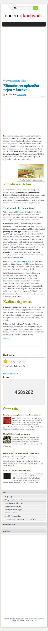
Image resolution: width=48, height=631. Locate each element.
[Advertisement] (24, 51)
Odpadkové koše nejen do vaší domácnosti (21, 453)
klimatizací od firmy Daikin (21, 261)
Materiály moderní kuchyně (14, 503)
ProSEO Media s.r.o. (30, 620)
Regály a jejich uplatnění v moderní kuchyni (21, 415)
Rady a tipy (8, 497)
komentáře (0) (21, 95)
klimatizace (20, 212)
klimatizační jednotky (11, 281)
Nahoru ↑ (7, 338)
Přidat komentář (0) (10, 373)
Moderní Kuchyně (10, 618)
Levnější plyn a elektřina (13, 516)
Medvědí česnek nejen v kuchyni (16, 434)
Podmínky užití (33, 618)
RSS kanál (25, 618)
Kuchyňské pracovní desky (13, 506)
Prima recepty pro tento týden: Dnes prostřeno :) (20, 519)
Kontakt (18, 618)
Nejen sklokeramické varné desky (17, 470)
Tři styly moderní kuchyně (13, 500)
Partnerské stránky (11, 513)
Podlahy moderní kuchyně (13, 509)
